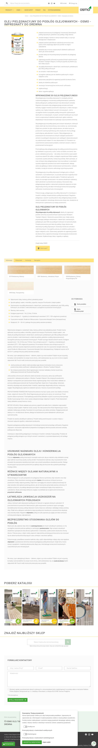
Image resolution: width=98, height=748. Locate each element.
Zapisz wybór (47, 742)
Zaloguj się (73, 3)
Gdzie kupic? (42, 248)
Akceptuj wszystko (31, 742)
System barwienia (54, 10)
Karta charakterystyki (79, 310)
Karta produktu (80, 304)
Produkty (8, 10)
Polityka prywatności (9, 741)
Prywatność (8, 744)
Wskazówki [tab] (18, 260)
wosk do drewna (59, 358)
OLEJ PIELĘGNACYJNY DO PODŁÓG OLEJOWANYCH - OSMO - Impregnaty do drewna (51, 16)
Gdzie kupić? (28, 10)
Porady (38, 10)
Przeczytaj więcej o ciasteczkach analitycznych (37, 730)
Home (26, 16)
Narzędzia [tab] (37, 260)
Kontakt (63, 3)
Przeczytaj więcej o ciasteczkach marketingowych (38, 738)
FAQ (44, 10)
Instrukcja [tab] (28, 260)
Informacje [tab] (9, 260)
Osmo (18, 10)
